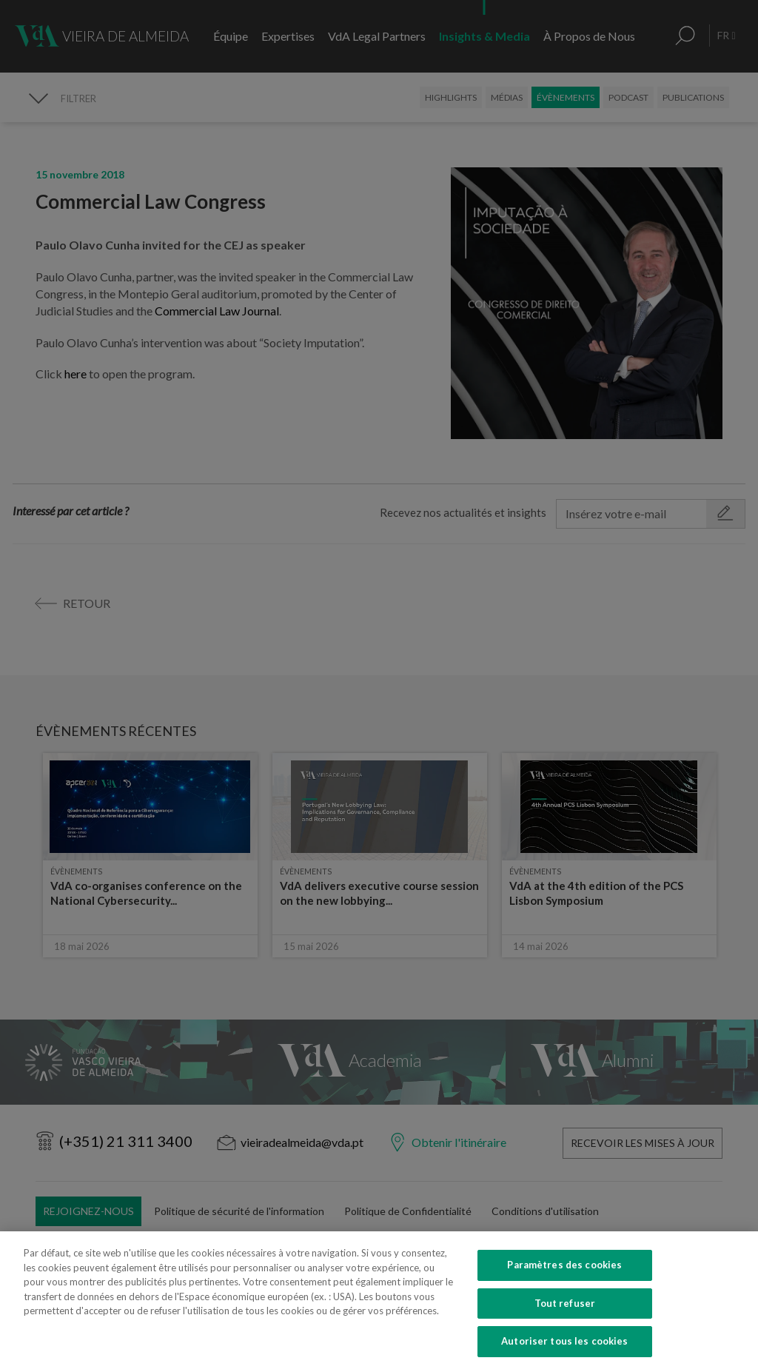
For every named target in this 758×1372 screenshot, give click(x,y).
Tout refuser (565, 1316)
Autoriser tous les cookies (564, 1353)
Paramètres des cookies (564, 1277)
